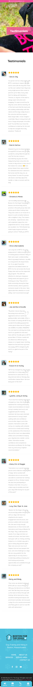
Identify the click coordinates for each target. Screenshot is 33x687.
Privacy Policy (26, 680)
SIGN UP (5, 685)
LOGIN (28, 685)
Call (20, 685)
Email (12, 685)
